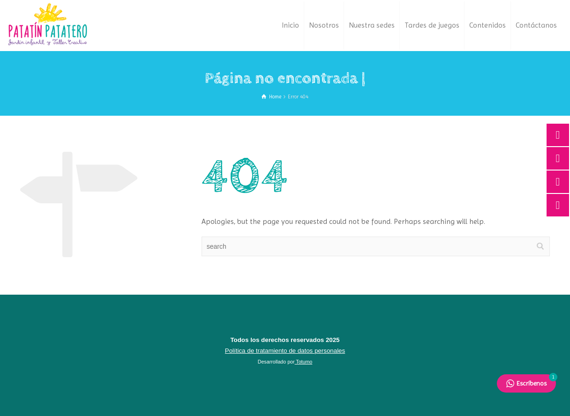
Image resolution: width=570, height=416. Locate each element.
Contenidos (487, 25)
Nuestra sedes (372, 25)
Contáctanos (536, 25)
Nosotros (324, 25)
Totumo (304, 361)
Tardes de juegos (432, 25)
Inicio (290, 25)
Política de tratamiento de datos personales (285, 350)
